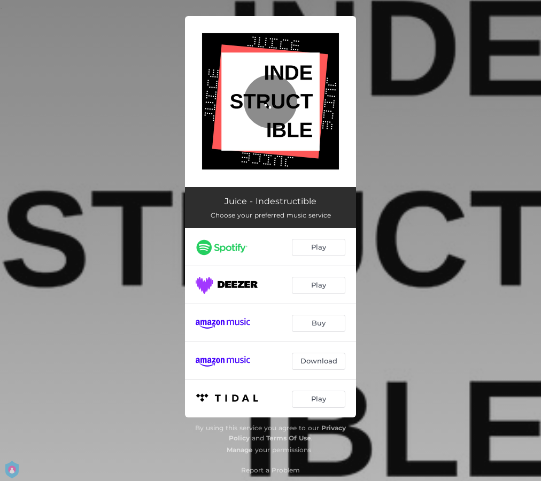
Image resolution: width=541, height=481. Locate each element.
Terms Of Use (288, 438)
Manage (240, 450)
